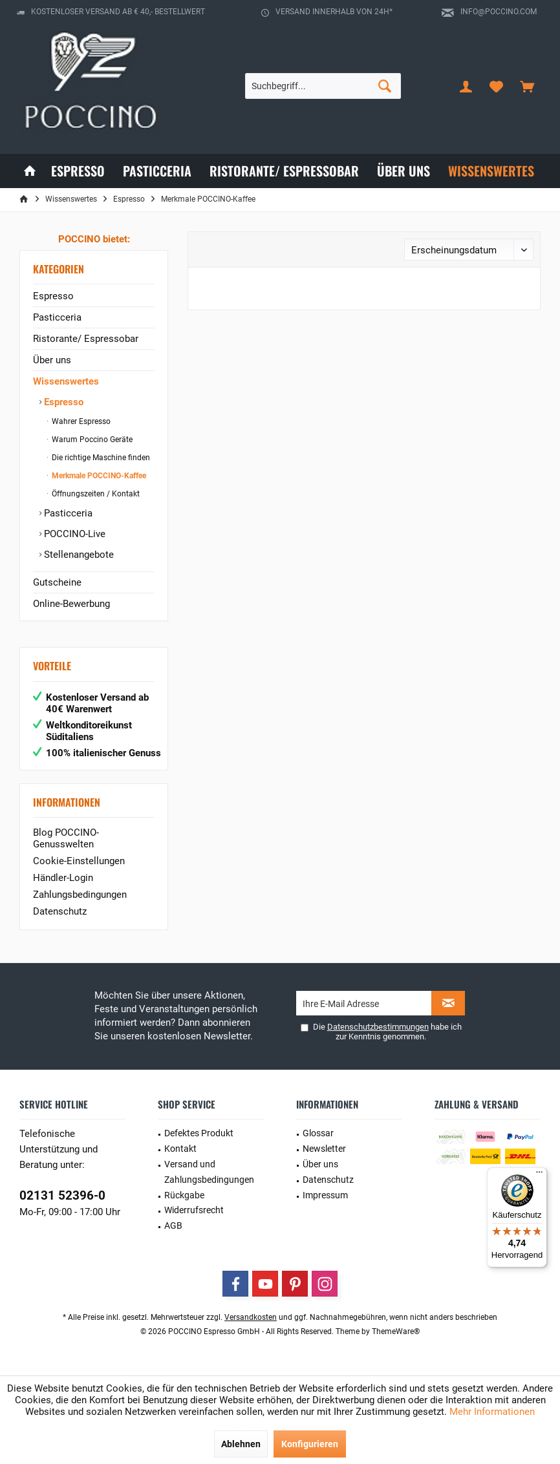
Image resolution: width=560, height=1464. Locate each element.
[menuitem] (527, 86)
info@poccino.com (498, 11)
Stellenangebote (77, 554)
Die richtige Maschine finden (100, 457)
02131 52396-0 (62, 1195)
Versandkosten (250, 1317)
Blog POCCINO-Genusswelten (66, 838)
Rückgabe (184, 1195)
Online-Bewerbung (71, 604)
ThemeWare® (396, 1331)
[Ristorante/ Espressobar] (284, 171)
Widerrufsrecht (194, 1210)
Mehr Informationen (492, 1411)
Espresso (53, 296)
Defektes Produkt (198, 1133)
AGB (173, 1225)
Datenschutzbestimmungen (378, 1027)
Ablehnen (241, 1444)
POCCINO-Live (73, 534)
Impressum (325, 1195)
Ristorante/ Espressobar (85, 339)
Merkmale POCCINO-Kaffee (98, 475)
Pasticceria (57, 317)
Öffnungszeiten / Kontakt (95, 493)
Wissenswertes (66, 381)
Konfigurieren (309, 1444)
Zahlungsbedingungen (80, 894)
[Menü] (539, 1175)
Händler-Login (63, 878)
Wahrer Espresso (80, 421)
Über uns (52, 360)
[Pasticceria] (157, 171)
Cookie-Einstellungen (79, 861)
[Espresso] (78, 171)
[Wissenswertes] (491, 171)
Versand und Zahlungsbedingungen (209, 1172)
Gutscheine (57, 582)
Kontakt (180, 1148)
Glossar (318, 1133)
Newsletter (324, 1148)
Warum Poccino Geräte (91, 439)
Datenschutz (60, 911)
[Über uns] (403, 171)
